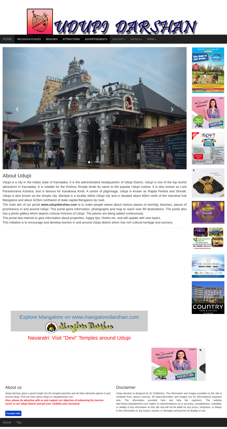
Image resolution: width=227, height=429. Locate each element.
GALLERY (118, 39)
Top (18, 422)
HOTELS (136, 39)
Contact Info (13, 413)
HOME (7, 39)
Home (7, 422)
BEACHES (52, 39)
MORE (151, 39)
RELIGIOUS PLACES (29, 39)
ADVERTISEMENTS (96, 39)
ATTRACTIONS (71, 39)
